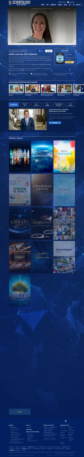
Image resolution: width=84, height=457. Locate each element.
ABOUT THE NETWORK (32, 431)
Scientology (62, 427)
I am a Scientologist (14, 441)
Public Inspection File (61, 453)
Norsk (43, 448)
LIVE (47, 5)
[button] (82, 88)
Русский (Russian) (59, 448)
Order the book (40, 74)
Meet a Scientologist (15, 435)
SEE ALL (19, 411)
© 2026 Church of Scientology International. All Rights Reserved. (21, 455)
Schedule (29, 427)
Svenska (68, 448)
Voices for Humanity (15, 437)
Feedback (29, 439)
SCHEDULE (53, 5)
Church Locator (71, 430)
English (12, 447)
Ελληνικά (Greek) (32, 447)
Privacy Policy (64, 455)
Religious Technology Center (71, 439)
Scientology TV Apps (49, 435)
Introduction (29, 433)
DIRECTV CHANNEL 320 (50, 427)
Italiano (18, 448)
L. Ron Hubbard (63, 430)
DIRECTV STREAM (48, 429)
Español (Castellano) (55, 447)
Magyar (12, 448)
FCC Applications (70, 453)
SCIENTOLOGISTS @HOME (18, 50)
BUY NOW (69, 62)
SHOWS (60, 5)
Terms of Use (49, 455)
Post (49, 51)
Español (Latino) (43, 447)
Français (24, 450)
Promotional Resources (32, 440)
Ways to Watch (30, 435)
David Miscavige (63, 437)
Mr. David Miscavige (59, 118)
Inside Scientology (14, 432)
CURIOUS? (29, 429)
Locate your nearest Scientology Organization (19, 74)
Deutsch (23, 447)
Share (41, 51)
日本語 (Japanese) (26, 448)
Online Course (63, 74)
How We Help (71, 432)
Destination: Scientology (15, 434)
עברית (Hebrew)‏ (66, 447)
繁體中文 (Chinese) (15, 450)
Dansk (17, 447)
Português (49, 448)
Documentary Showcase (15, 442)
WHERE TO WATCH (48, 425)
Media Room (29, 437)
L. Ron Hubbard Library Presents (17, 439)
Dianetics (62, 432)
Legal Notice (71, 455)
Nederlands (36, 448)
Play (55, 123)
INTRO (42, 5)
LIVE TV (28, 425)
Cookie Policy (56, 455)
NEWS (65, 5)
